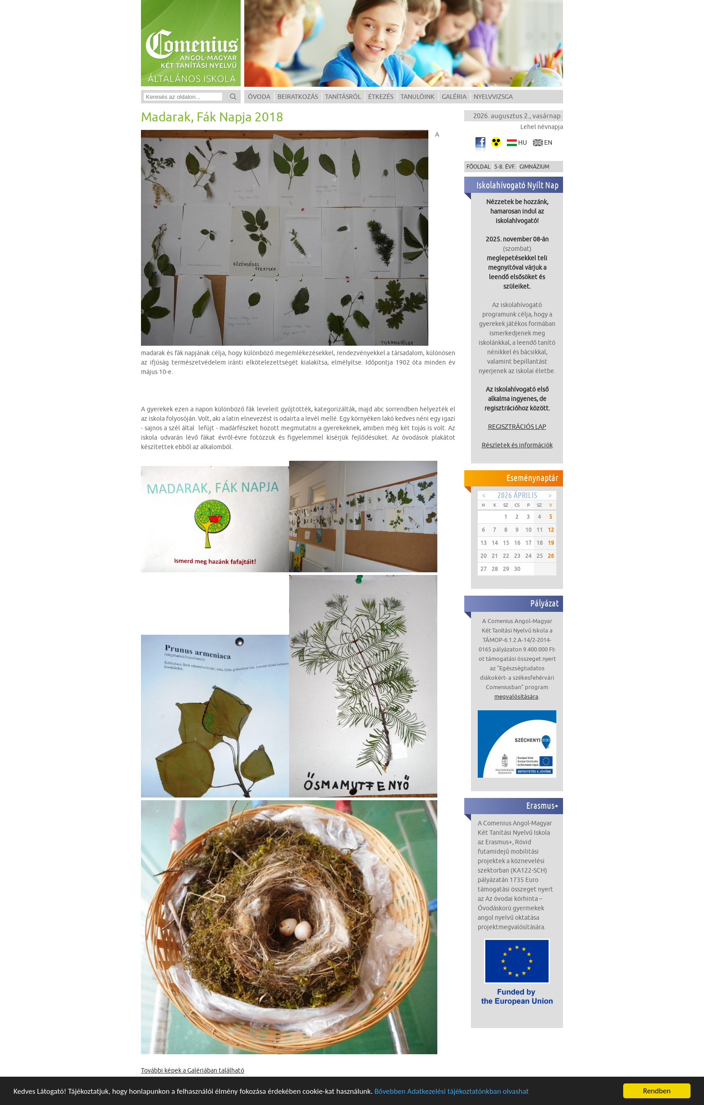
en (548, 142)
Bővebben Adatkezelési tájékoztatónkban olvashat (451, 1092)
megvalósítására (516, 696)
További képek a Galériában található (192, 1070)
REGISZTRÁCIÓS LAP (517, 426)
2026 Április (517, 495)
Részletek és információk (517, 445)
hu (522, 142)
